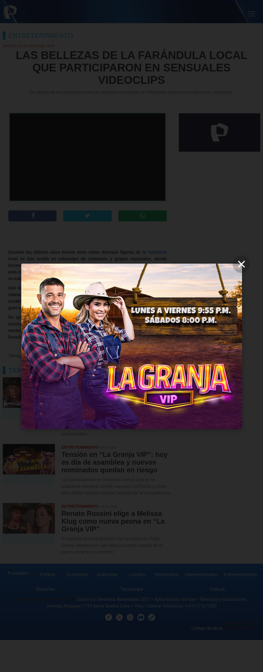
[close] (241, 264)
